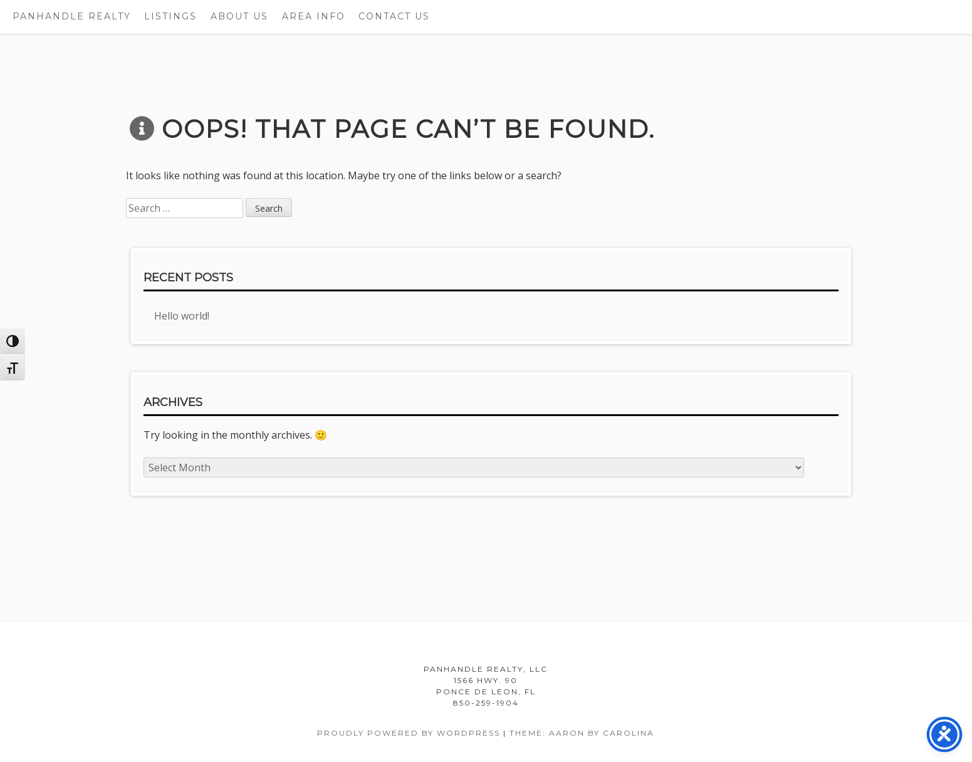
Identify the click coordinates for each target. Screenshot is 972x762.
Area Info (313, 16)
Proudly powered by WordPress (408, 733)
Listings (170, 16)
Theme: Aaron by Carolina (582, 733)
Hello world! (181, 316)
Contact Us (394, 16)
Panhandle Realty (72, 16)
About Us (239, 16)
